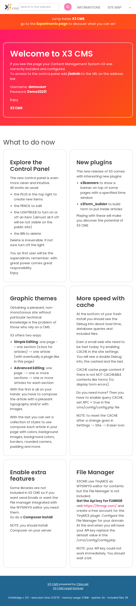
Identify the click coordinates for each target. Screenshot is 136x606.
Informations (88, 7)
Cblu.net (82, 584)
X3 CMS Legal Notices (68, 588)
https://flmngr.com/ (100, 506)
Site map (114, 7)
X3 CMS (52, 584)
